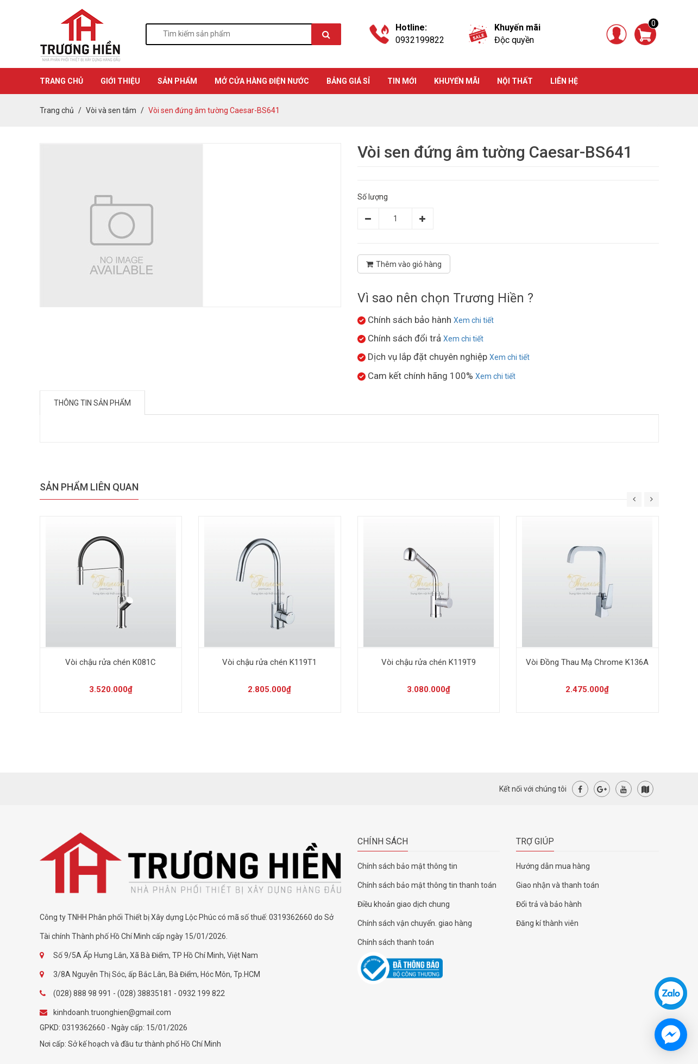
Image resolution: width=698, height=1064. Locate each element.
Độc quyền (514, 40)
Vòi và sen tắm (111, 110)
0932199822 (419, 40)
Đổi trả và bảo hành (549, 904)
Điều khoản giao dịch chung (403, 904)
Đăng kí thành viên (547, 923)
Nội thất (515, 81)
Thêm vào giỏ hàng (404, 264)
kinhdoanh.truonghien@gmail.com (112, 1012)
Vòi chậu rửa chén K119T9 (428, 662)
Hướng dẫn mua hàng (553, 866)
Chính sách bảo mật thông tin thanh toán (426, 885)
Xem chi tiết (474, 320)
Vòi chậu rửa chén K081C (110, 662)
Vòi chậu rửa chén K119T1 (269, 662)
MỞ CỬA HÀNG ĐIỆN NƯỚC (262, 81)
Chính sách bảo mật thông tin (407, 866)
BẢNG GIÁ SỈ (348, 81)
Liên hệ (564, 81)
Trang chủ (57, 110)
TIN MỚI (402, 81)
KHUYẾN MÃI (457, 81)
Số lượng (372, 196)
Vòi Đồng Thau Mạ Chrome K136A (587, 662)
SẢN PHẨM (177, 81)
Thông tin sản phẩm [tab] (92, 403)
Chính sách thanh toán (395, 942)
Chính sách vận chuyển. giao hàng (414, 923)
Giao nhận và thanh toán (557, 885)
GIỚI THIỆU (120, 81)
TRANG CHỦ (61, 81)
